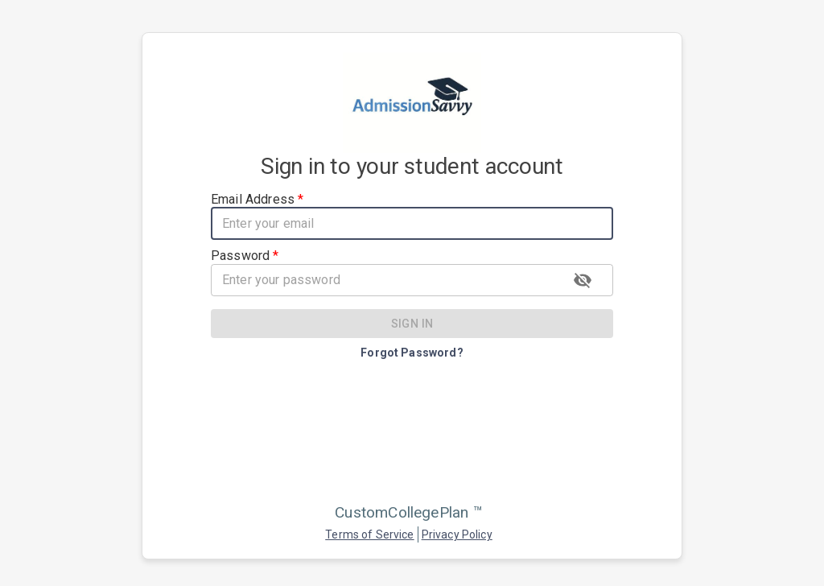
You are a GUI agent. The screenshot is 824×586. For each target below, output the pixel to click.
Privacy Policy (457, 534)
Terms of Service (369, 534)
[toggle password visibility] (582, 280)
